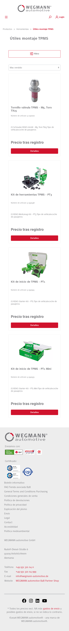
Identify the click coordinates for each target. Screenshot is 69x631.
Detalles (34, 151)
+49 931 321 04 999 (26, 572)
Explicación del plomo (15, 509)
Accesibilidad (11, 527)
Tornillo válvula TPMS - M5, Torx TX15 (31, 109)
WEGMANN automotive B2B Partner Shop (37, 581)
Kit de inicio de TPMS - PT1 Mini (31, 369)
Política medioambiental (16, 531)
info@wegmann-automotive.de (32, 576)
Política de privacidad (15, 505)
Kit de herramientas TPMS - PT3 (31, 195)
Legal (7, 518)
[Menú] (6, 17)
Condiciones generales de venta (20, 496)
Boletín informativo (14, 483)
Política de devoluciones (17, 500)
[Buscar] (50, 17)
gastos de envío (51, 609)
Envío (7, 514)
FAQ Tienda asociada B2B (17, 487)
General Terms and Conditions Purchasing (26, 492)
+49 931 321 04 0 (25, 567)
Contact (8, 522)
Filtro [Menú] (34, 53)
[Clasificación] (34, 67)
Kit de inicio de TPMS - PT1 (28, 282)
